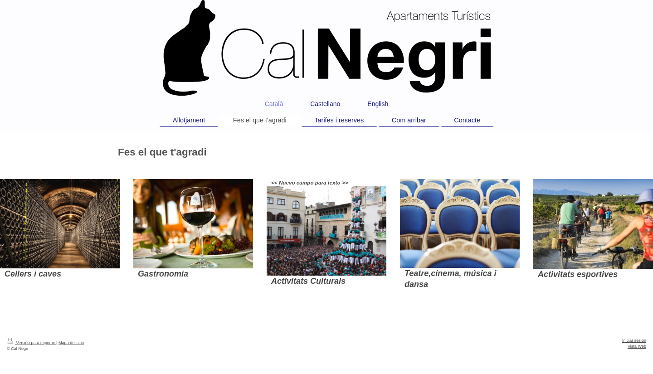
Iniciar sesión (634, 340)
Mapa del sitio (71, 342)
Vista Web (637, 346)
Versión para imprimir (31, 342)
